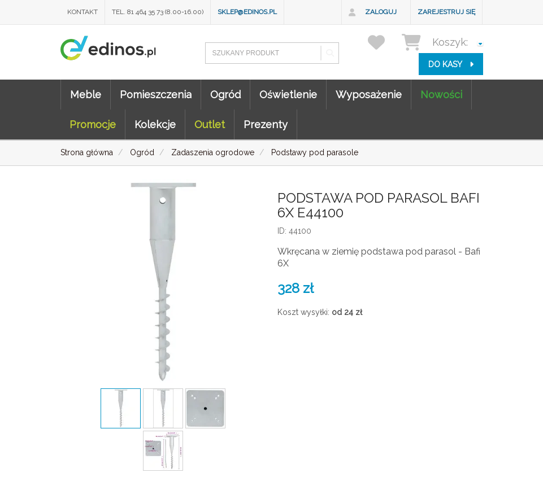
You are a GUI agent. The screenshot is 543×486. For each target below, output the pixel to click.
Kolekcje (155, 124)
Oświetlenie (288, 94)
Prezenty (266, 124)
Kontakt (82, 12)
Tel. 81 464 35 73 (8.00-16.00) (157, 12)
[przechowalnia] (383, 42)
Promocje (92, 124)
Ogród (225, 94)
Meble (85, 94)
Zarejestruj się (446, 12)
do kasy (451, 64)
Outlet (209, 124)
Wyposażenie (369, 94)
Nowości (441, 94)
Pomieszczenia (156, 94)
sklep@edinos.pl (247, 12)
